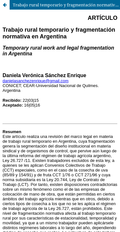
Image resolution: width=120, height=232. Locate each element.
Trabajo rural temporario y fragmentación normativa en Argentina (66, 5)
